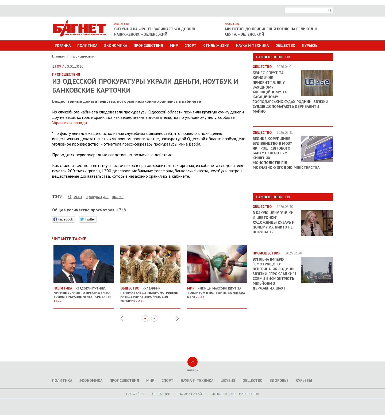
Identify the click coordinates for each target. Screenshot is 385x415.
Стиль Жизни (216, 45)
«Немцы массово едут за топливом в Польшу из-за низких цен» (217, 290)
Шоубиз (228, 380)
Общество (285, 45)
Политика (87, 45)
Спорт (190, 45)
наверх (192, 370)
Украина (63, 45)
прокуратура (97, 196)
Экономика (115, 45)
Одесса (75, 196)
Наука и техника (252, 45)
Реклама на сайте (191, 394)
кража (118, 196)
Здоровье (279, 380)
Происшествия (148, 45)
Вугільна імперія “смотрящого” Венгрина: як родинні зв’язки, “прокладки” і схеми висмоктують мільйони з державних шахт (274, 274)
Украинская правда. (70, 122)
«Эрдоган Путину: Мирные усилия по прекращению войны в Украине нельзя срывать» (83, 292)
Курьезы (310, 45)
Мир (174, 45)
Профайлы (135, 394)
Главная (59, 56)
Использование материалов (235, 394)
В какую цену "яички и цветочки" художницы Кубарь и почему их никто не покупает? (274, 222)
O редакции (160, 394)
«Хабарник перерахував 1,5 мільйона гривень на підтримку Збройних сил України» (150, 292)
